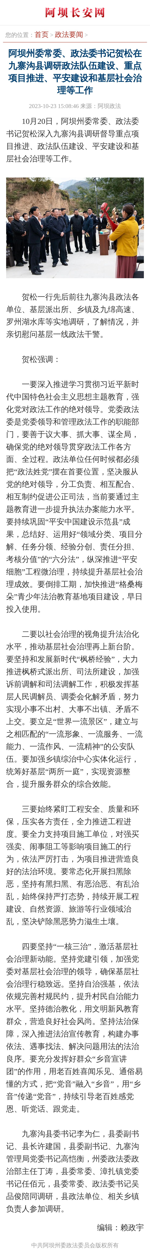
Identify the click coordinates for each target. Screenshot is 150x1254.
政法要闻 (69, 34)
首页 (42, 34)
